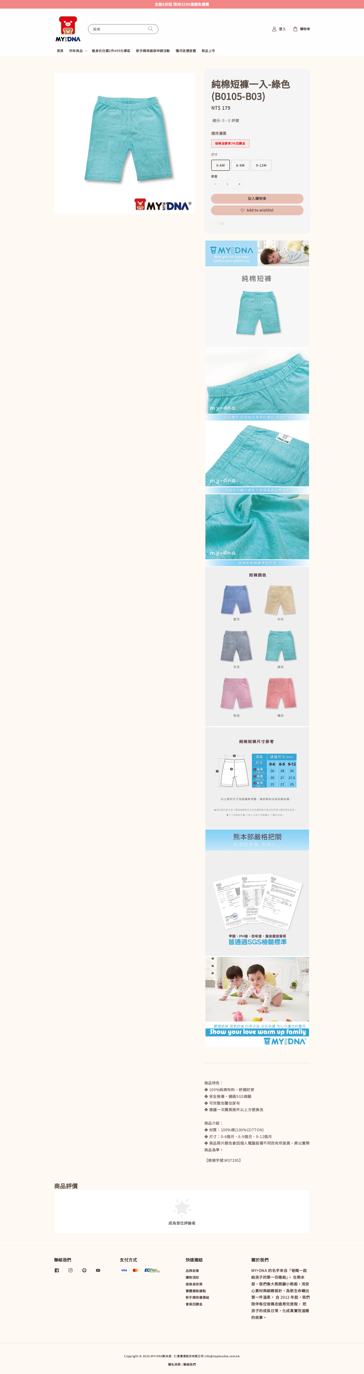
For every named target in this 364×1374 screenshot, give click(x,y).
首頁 (60, 50)
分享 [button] (218, 223)
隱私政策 (174, 1364)
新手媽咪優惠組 (197, 1297)
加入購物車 (257, 198)
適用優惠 (219, 133)
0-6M (220, 165)
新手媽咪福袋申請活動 (153, 50)
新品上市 (208, 50)
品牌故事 (192, 1270)
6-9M (240, 165)
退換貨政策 (194, 1284)
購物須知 (192, 1277)
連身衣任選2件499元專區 (111, 50)
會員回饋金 (194, 1304)
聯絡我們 (189, 1364)
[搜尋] (150, 28)
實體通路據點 (196, 1290)
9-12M (261, 165)
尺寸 (214, 154)
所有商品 (76, 51)
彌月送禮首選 (186, 50)
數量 (214, 176)
